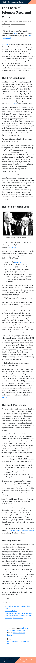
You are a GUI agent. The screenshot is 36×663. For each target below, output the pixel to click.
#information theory (20, 21)
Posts (21, 2)
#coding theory (7, 21)
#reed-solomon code (18, 24)
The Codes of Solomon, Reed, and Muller (19, 613)
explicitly (17, 262)
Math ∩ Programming (10, 2)
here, (15, 33)
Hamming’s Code (11, 611)
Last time (5, 44)
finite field (13, 103)
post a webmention (18, 630)
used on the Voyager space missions (22, 530)
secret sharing (14, 247)
